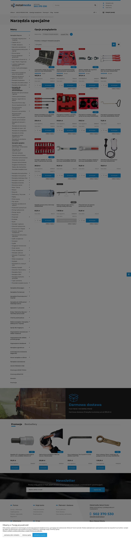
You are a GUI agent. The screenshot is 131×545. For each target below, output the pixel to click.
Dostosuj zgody (26, 535)
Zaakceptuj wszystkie (40, 535)
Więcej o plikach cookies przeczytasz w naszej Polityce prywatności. (22, 531)
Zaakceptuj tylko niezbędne (11, 535)
